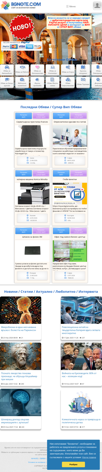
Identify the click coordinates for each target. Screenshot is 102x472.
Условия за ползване (36, 462)
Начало (34, 458)
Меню (72, 6)
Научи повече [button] (89, 457)
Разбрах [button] (73, 464)
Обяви (42, 458)
